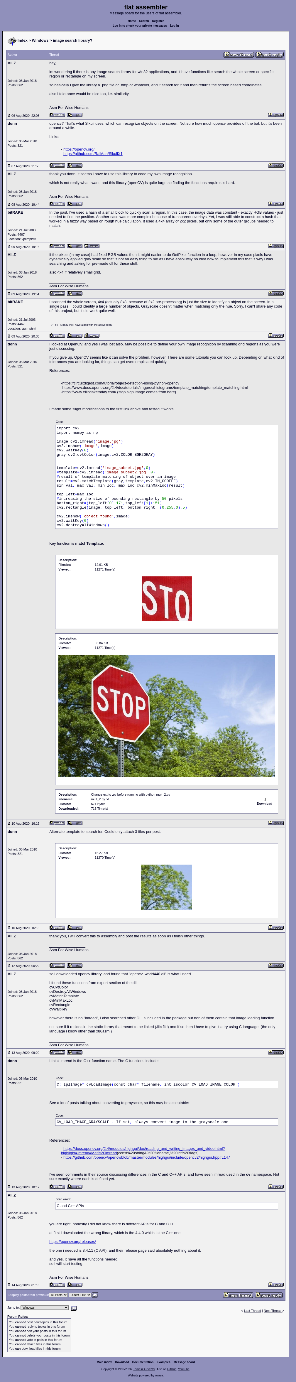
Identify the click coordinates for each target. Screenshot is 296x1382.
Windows (40, 40)
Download (122, 1362)
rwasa (159, 1375)
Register (158, 21)
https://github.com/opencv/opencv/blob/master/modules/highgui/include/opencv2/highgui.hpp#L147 (146, 1157)
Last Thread (252, 1310)
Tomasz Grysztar (144, 1369)
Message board (184, 1362)
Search (144, 21)
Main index (104, 1362)
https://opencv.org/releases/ (72, 1241)
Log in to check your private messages (140, 25)
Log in (174, 25)
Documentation (143, 1362)
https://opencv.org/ (78, 149)
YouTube (183, 1369)
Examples (163, 1362)
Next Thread (273, 1310)
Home (132, 21)
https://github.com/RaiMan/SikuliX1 (93, 153)
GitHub (171, 1369)
